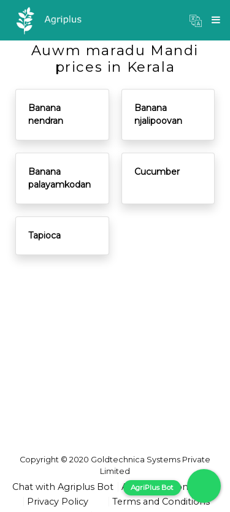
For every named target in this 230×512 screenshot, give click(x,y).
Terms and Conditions (161, 501)
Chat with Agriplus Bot (62, 486)
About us (141, 486)
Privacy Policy (57, 501)
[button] (196, 20)
